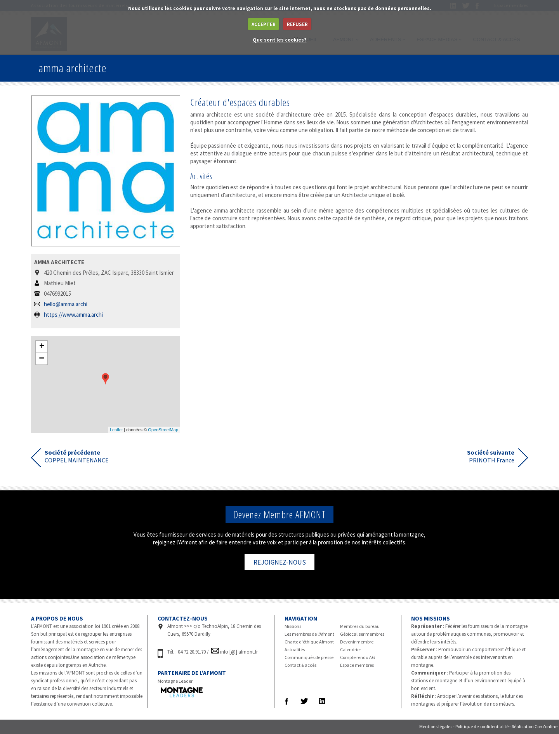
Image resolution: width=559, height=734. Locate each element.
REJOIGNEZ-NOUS (279, 562)
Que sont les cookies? (280, 40)
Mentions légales (435, 726)
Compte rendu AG (357, 657)
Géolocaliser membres (362, 634)
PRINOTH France (490, 456)
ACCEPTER (264, 24)
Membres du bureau (360, 626)
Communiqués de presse (309, 657)
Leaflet (116, 429)
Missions (293, 626)
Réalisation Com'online (534, 726)
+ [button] (41, 346)
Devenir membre (356, 642)
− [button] (41, 358)
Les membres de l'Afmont (309, 634)
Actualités (295, 649)
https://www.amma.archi (73, 314)
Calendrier (350, 649)
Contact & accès (300, 665)
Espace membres (357, 665)
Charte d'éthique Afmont (309, 642)
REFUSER (297, 24)
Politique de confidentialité (482, 726)
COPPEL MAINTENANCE (77, 456)
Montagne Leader (175, 681)
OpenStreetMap (163, 429)
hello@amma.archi (65, 304)
